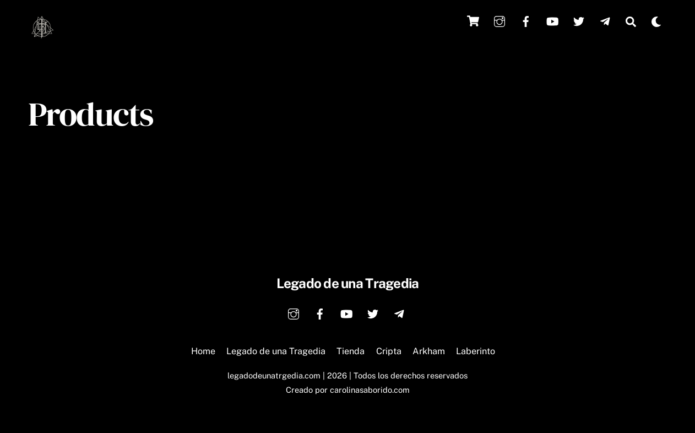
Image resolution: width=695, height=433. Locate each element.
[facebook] (526, 20)
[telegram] (605, 20)
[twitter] (579, 20)
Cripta (388, 351)
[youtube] (552, 20)
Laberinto (475, 351)
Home (203, 351)
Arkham (428, 351)
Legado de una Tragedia (275, 351)
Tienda (350, 351)
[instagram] (499, 20)
